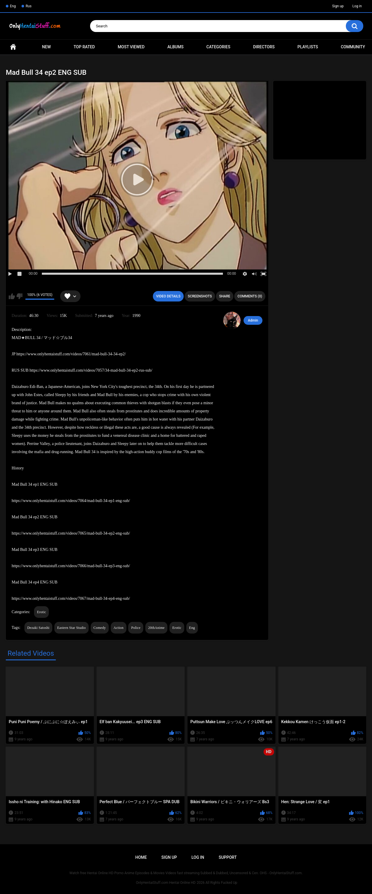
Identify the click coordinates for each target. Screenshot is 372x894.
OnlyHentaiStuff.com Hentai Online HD (166, 883)
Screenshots (200, 296)
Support (228, 857)
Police (135, 628)
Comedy (100, 628)
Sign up (338, 6)
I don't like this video (19, 296)
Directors (264, 47)
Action (119, 628)
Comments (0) (249, 296)
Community (353, 47)
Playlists (308, 47)
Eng (13, 6)
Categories (218, 47)
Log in (357, 6)
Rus (28, 6)
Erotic (41, 612)
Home (13, 47)
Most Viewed (131, 47)
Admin (253, 320)
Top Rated (84, 47)
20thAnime (156, 628)
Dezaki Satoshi (38, 628)
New (46, 47)
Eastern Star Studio (71, 628)
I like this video (12, 296)
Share (224, 296)
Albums (175, 47)
